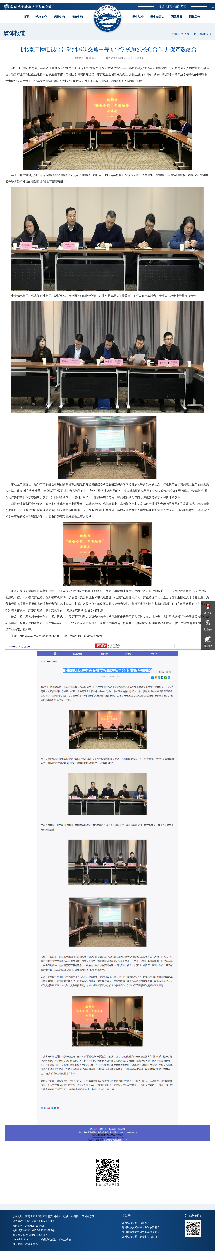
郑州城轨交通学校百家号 (136, 1222)
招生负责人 (157, 16)
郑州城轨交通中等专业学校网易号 (141, 1227)
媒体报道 (205, 34)
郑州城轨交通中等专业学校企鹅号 (141, 1232)
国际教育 (176, 16)
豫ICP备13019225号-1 (44, 1230)
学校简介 (41, 16)
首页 (26, 16)
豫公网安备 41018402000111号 (30, 1234)
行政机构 (77, 16)
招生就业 (138, 16)
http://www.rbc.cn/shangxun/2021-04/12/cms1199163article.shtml (61, 635)
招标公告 (194, 16)
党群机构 (59, 16)
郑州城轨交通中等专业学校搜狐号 (141, 1236)
